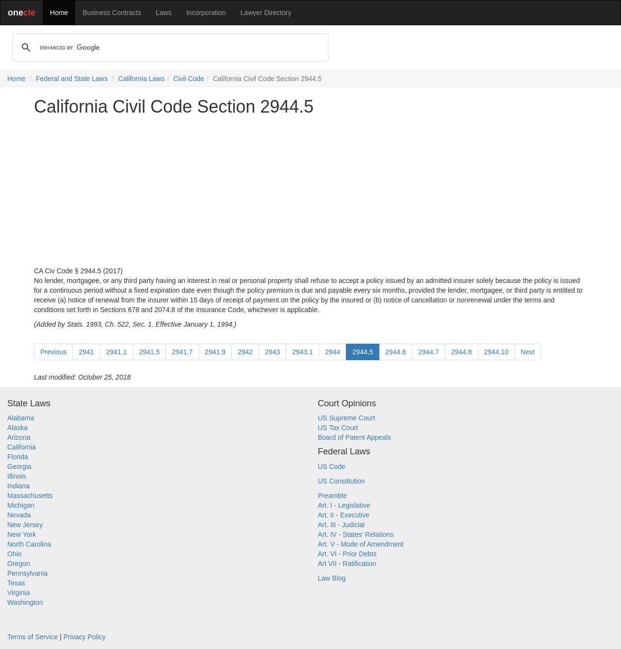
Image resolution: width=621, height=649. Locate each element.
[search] (169, 47)
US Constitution (341, 481)
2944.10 (496, 352)
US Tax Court (338, 428)
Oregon (18, 563)
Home (59, 13)
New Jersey (25, 525)
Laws (164, 13)
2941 (86, 352)
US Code (331, 466)
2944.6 (395, 352)
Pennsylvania (27, 573)
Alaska (17, 428)
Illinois (16, 476)
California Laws (141, 79)
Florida (17, 457)
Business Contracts (111, 13)
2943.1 (302, 352)
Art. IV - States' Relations (355, 534)
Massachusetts (29, 495)
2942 (245, 352)
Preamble (332, 495)
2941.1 (116, 352)
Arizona (18, 437)
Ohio (14, 554)
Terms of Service (32, 637)
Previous (53, 352)
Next (528, 352)
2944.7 (428, 352)
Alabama (20, 418)
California (21, 447)
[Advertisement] (310, 191)
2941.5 (149, 352)
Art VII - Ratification (347, 563)
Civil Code (188, 79)
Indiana (18, 486)
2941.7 (182, 352)
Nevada (19, 515)
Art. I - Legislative (344, 505)
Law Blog (332, 578)
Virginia (18, 593)
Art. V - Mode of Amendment (361, 544)
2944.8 (461, 352)
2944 (332, 352)
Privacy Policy (85, 637)
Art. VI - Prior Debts (347, 554)
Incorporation (206, 13)
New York (21, 534)
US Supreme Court (346, 418)
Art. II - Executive (344, 515)
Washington (25, 602)
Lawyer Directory (265, 13)
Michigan (20, 505)
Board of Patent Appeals (354, 437)
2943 (272, 352)
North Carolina (29, 544)
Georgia (19, 466)
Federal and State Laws (72, 79)
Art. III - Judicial (341, 525)
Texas (16, 583)
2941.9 (215, 352)
